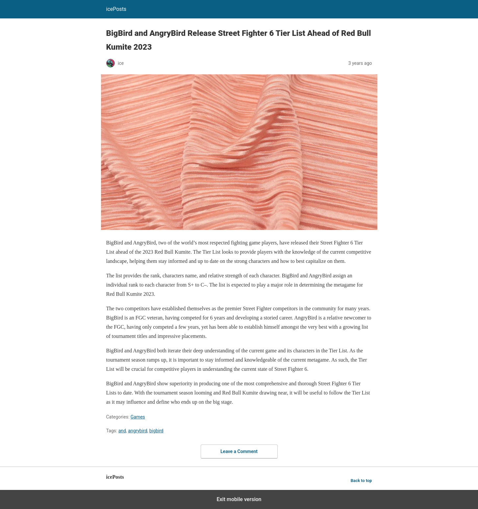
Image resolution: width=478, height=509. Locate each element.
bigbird (156, 430)
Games (138, 417)
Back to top (361, 480)
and (122, 430)
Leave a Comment (239, 451)
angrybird (137, 430)
